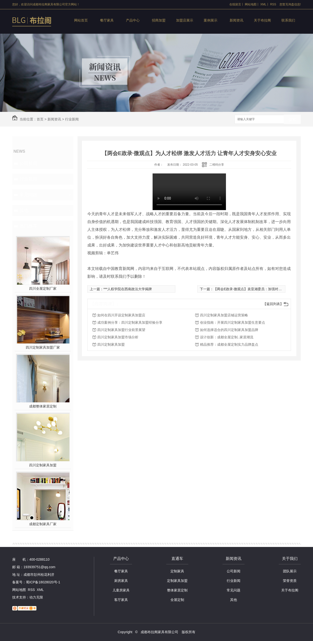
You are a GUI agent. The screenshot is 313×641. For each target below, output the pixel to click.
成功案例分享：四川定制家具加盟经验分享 (129, 322)
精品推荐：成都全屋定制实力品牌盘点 (229, 344)
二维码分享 (216, 164)
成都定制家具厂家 (42, 524)
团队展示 (290, 571)
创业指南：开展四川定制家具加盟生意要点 (232, 322)
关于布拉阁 (262, 20)
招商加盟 (159, 20)
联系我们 (288, 20)
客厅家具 (121, 600)
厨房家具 (121, 581)
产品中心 (133, 20)
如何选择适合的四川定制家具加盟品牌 (229, 330)
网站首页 (81, 20)
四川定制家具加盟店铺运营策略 (224, 315)
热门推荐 (28, 226)
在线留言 (235, 4)
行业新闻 (72, 119)
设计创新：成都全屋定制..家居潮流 (226, 337)
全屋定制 (177, 600)
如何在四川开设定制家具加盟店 (121, 315)
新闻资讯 (236, 20)
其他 (24, 210)
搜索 (292, 120)
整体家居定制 (177, 590)
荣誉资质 (290, 581)
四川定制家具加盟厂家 (43, 347)
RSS (273, 4)
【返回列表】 (273, 304)
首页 (40, 119)
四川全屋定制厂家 (42, 288)
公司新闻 (28, 163)
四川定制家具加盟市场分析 (117, 337)
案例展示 (210, 20)
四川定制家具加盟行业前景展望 (121, 330)
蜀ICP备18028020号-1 (43, 582)
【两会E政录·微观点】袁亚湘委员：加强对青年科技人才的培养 (261, 289)
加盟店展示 (184, 20)
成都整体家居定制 (42, 406)
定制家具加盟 (177, 581)
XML (263, 4)
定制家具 (177, 571)
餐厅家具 (107, 20)
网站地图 (251, 4)
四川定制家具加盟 (42, 465)
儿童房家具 (121, 590)
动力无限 (36, 597)
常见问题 (28, 194)
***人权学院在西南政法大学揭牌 (127, 289)
